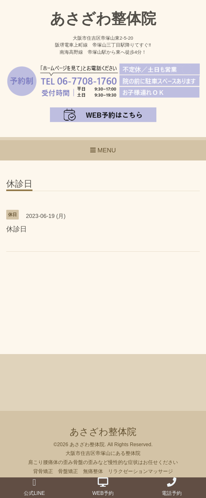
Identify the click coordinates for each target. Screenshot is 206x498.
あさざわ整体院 (103, 18)
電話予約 (172, 486)
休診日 (19, 184)
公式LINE (34, 487)
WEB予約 (103, 486)
